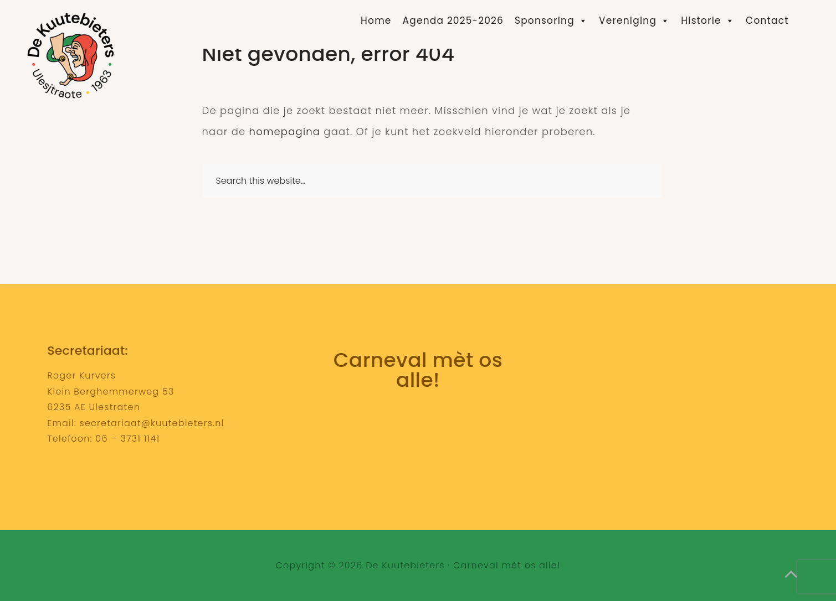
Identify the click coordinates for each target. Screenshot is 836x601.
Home (376, 20)
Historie (708, 20)
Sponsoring (551, 20)
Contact (767, 20)
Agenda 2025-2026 (453, 20)
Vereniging (634, 20)
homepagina (285, 131)
